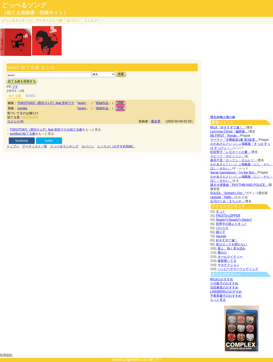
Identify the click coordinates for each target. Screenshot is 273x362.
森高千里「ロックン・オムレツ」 (233, 160)
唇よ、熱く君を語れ (232, 248)
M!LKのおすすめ (221, 279)
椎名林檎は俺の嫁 (222, 117)
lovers (82, 108)
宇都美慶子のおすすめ (225, 295)
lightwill (132, 359)
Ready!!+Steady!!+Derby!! (234, 219)
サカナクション (228, 265)
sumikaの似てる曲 (22, 133)
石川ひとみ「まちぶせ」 (227, 201)
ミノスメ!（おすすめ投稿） (116, 146)
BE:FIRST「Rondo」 (225, 135)
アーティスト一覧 (34, 146)
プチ (15, 86)
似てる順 (15, 95)
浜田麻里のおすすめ (224, 287)
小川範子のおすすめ (224, 283)
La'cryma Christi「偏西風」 (229, 131)
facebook (21, 140)
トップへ (13, 146)
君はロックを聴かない (231, 244)
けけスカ (222, 228)
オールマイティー (230, 256)
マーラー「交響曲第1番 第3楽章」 (234, 139)
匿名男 (155, 121)
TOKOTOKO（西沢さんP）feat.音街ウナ (45, 103)
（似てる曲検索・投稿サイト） (35, 12)
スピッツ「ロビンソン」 (227, 156)
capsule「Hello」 (222, 197)
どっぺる (17, 20)
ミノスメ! (91, 20)
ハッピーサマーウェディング (238, 269)
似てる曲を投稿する (22, 81)
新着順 (30, 95)
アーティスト (49, 20)
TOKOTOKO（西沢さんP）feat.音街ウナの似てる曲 (46, 129)
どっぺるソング (24, 5)
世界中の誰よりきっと (231, 224)
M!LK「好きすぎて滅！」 (228, 127)
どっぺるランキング (64, 146)
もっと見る (218, 299)
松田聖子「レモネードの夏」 (230, 152)
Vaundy (221, 236)
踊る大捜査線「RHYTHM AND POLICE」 (239, 184)
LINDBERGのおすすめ (226, 291)
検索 (121, 74)
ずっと (220, 211)
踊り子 (220, 232)
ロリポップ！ (152, 359)
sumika (22, 108)
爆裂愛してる (227, 260)
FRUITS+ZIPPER (228, 215)
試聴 (120, 103)
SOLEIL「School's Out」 (227, 193)
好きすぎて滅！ (227, 240)
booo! (82, 103)
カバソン (73, 20)
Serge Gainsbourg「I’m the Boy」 (233, 172)
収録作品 (102, 103)
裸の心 (222, 252)
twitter (49, 140)
